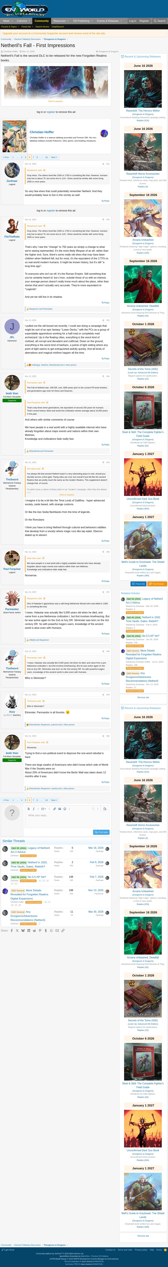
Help (152, 1250)
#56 (108, 552)
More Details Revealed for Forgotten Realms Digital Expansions (29, 894)
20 (20, 905)
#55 (108, 462)
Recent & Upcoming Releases (143, 56)
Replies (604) (143, 508)
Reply (106, 201)
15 (16, 884)
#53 (108, 320)
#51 (108, 164)
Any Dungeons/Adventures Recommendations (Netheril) (28, 916)
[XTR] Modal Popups (70, 1259)
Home (159, 1250)
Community (42, 21)
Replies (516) (143, 120)
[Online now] (12, 565)
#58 (108, 651)
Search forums (42, 26)
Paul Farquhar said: (36, 402)
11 (40, 881)
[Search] (159, 21)
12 (44, 881)
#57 (108, 592)
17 (49, 902)
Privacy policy (141, 1250)
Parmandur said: (34, 382)
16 (45, 902)
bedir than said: (34, 558)
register (51, 112)
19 (16, 905)
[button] (12, 21)
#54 (108, 376)
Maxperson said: (34, 170)
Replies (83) (143, 316)
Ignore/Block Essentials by (84, 1256)
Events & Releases (108, 21)
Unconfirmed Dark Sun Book (143, 499)
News (6, 21)
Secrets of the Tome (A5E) (143, 369)
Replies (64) (143, 446)
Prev (7, 157)
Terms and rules (125, 1250)
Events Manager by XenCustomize (105, 1259)
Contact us (110, 1250)
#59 (108, 695)
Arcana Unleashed (142, 240)
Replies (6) (143, 186)
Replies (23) (143, 379)
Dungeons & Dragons (108, 51)
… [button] (17, 157)
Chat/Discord (58, 26)
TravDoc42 (98, 894)
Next (53, 157)
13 (47, 881)
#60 (108, 736)
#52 (108, 220)
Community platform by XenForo (60, 1254)
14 (12, 884)
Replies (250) (143, 253)
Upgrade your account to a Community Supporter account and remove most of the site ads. (54, 33)
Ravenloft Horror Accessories (142, 173)
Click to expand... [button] (56, 101)
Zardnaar (14, 855)
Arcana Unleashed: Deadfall (143, 306)
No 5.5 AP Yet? (37, 876)
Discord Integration (72, 1261)
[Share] (103, 164)
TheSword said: (34, 701)
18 (46, 157)
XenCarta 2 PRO (72, 1264)
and (40, 309)
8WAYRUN (99, 1261)
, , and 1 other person (53, 365)
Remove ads (143, 697)
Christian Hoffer (11, 51)
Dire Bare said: (34, 469)
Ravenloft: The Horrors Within (143, 110)
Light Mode (7, 1250)
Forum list (26, 26)
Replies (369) (143, 575)
